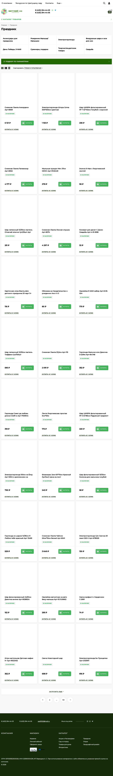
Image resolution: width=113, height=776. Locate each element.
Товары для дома (65, 744)
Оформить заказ (36, 744)
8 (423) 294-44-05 (42, 13)
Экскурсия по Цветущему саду (29, 3)
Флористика (63, 747)
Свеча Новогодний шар (52, 658)
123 (63, 700)
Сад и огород (64, 741)
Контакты (49, 3)
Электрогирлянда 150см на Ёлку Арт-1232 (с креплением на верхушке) (19, 477)
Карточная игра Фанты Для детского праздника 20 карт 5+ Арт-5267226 (18, 293)
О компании (7, 3)
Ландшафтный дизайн (91, 744)
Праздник (86, 738)
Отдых (85, 741)
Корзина (33, 738)
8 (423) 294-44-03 (42, 10)
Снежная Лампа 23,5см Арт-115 (55, 352)
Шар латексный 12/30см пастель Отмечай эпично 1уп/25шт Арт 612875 (18, 232)
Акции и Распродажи (66, 738)
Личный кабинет (36, 741)
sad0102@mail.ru (44, 721)
